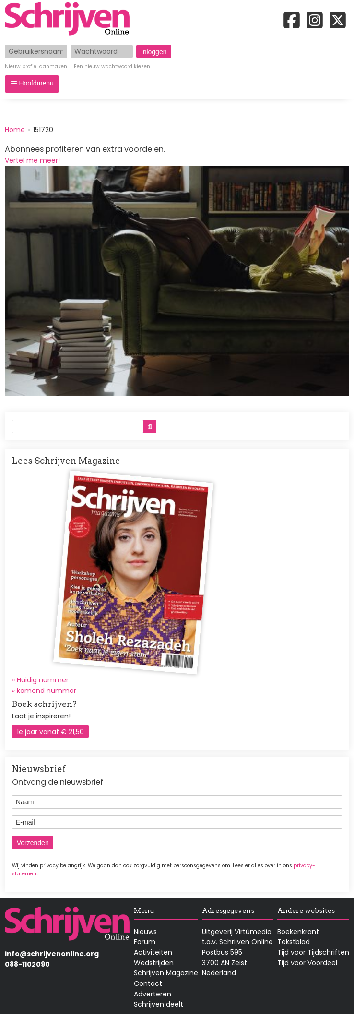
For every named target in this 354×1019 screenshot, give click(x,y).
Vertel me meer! (32, 160)
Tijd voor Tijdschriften (313, 952)
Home (15, 129)
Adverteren (152, 994)
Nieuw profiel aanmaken (36, 67)
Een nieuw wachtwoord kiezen (112, 67)
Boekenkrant (298, 931)
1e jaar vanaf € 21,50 (50, 732)
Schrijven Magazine (166, 973)
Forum (144, 941)
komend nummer (46, 690)
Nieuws (145, 931)
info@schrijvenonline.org (52, 953)
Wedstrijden (154, 963)
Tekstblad (293, 941)
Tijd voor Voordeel (307, 963)
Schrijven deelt (158, 1004)
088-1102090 (27, 964)
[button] (32, 84)
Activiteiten (153, 952)
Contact (148, 983)
